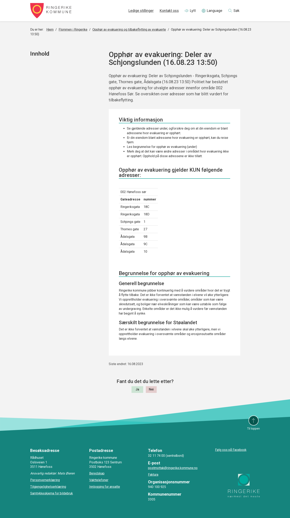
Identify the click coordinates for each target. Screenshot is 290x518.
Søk (236, 10)
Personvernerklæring (45, 480)
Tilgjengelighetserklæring (48, 487)
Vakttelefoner (98, 480)
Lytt (193, 10)
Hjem (50, 29)
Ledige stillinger (141, 10)
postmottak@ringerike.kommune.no (173, 468)
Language (214, 10)
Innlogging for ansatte (104, 487)
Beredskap (97, 473)
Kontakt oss (169, 10)
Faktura (153, 474)
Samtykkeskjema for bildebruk (51, 493)
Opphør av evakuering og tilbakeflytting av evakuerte (129, 29)
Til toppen (253, 428)
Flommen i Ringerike (73, 29)
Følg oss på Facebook (230, 450)
